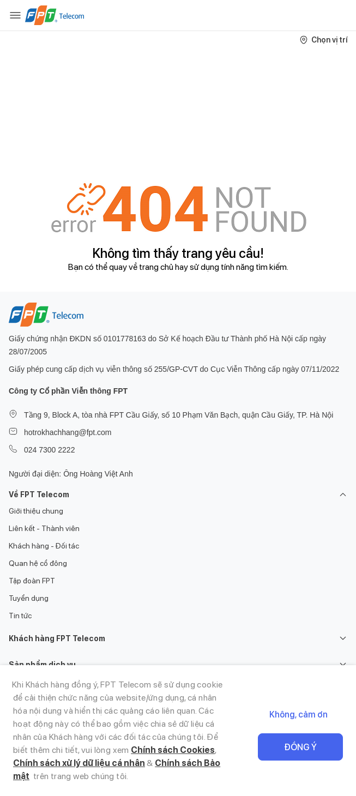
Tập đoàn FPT (32, 580)
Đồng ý (300, 747)
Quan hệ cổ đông (38, 563)
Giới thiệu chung (36, 510)
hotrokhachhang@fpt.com (68, 432)
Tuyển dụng (29, 598)
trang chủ (156, 267)
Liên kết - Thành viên (44, 528)
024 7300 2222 (49, 449)
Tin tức (20, 615)
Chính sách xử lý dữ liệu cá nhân (79, 763)
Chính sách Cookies (173, 750)
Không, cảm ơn (298, 714)
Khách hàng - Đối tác (44, 545)
